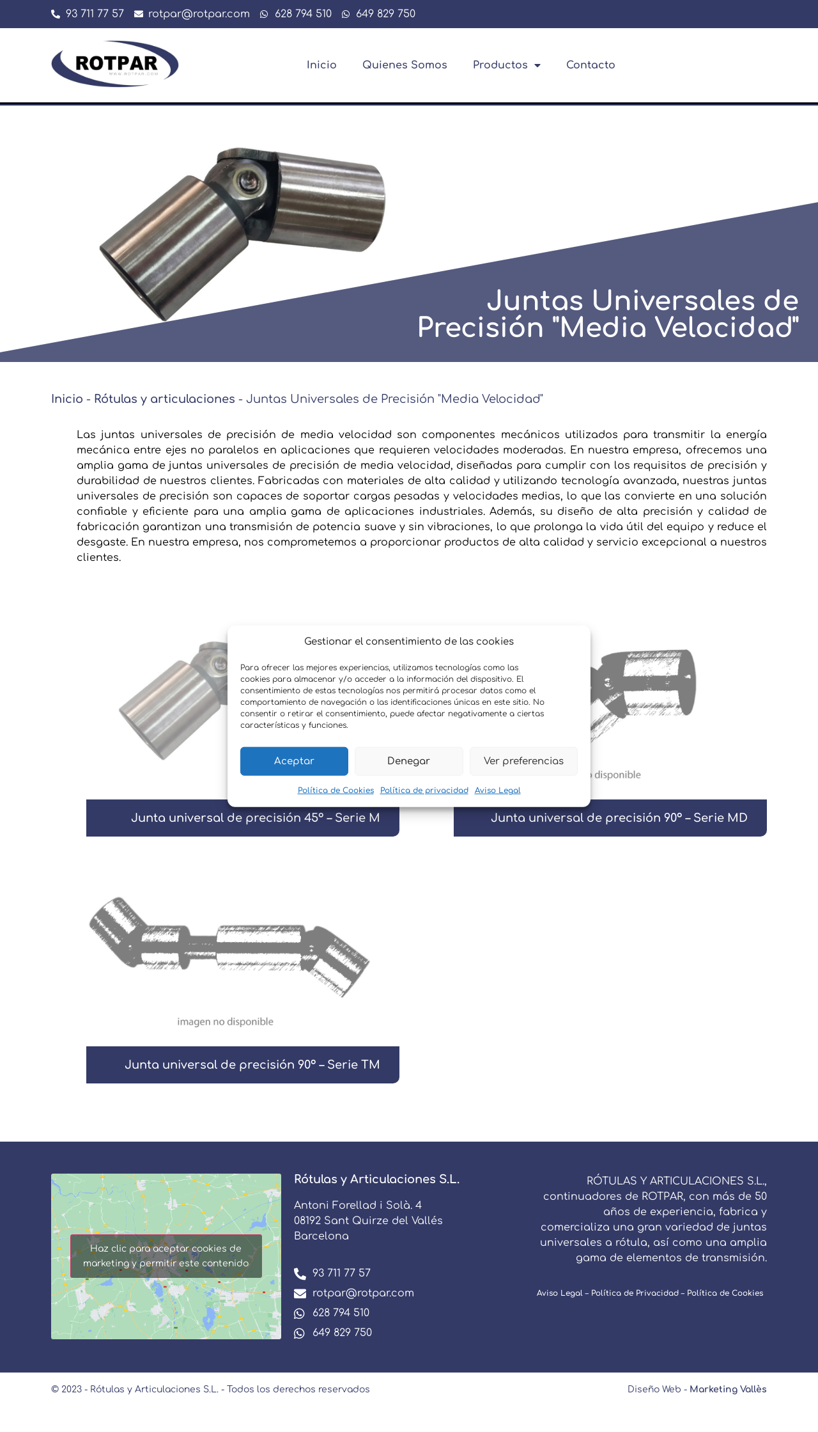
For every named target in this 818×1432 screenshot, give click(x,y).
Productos (507, 65)
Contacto (590, 65)
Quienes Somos (404, 65)
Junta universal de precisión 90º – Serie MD (619, 818)
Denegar (408, 760)
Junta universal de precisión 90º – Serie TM (252, 1064)
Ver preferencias (524, 760)
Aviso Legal (498, 790)
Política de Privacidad (635, 1293)
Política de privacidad (424, 790)
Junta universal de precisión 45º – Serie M (255, 818)
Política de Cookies (336, 790)
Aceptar (294, 760)
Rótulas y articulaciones (164, 399)
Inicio (322, 65)
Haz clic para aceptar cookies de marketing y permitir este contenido (166, 1256)
